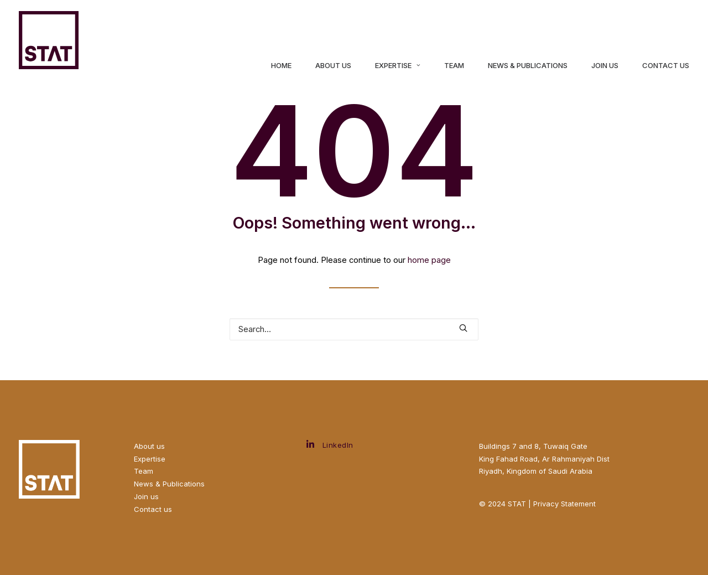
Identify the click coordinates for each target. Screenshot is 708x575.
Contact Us (665, 65)
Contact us (153, 509)
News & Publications (528, 65)
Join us (604, 65)
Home (281, 65)
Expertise (397, 65)
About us (333, 65)
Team (454, 65)
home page (429, 260)
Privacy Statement (564, 503)
